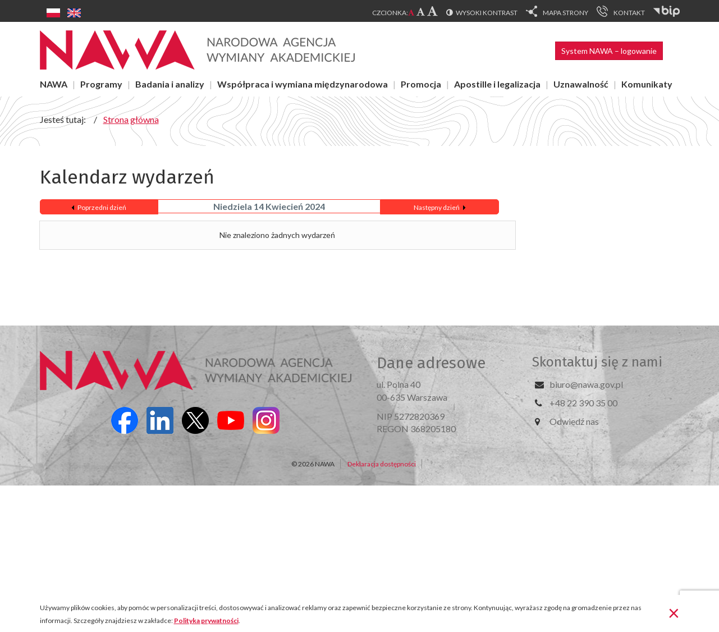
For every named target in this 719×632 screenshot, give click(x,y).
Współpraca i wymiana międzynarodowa (302, 84)
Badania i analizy (169, 84)
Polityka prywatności (206, 620)
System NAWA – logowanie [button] (609, 51)
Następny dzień (437, 207)
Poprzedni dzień (101, 207)
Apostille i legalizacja (497, 84)
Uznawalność (580, 84)
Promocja (421, 84)
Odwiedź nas (574, 421)
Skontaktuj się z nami (597, 362)
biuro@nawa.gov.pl (586, 384)
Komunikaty (646, 84)
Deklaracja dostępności (381, 464)
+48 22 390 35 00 (583, 402)
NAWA (53, 84)
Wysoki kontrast (487, 12)
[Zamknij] (674, 612)
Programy (101, 84)
